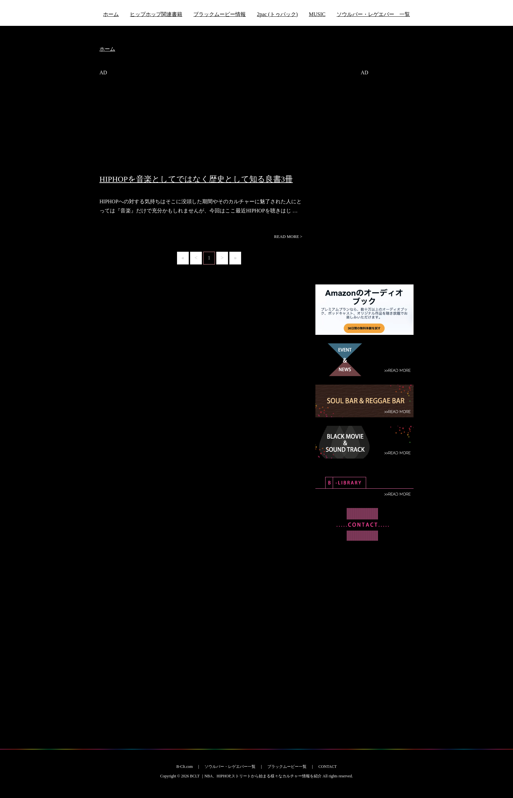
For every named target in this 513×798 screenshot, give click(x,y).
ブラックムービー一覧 (287, 766)
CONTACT (327, 766)
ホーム (111, 14)
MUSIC (317, 14)
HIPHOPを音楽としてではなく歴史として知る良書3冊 (196, 179)
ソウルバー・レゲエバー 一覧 (373, 14)
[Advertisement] (202, 128)
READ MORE (288, 237)
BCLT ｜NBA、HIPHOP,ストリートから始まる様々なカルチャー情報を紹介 (256, 776)
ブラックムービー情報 (219, 14)
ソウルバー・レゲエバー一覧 (230, 766)
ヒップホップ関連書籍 (156, 14)
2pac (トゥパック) (277, 14)
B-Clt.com (184, 766)
